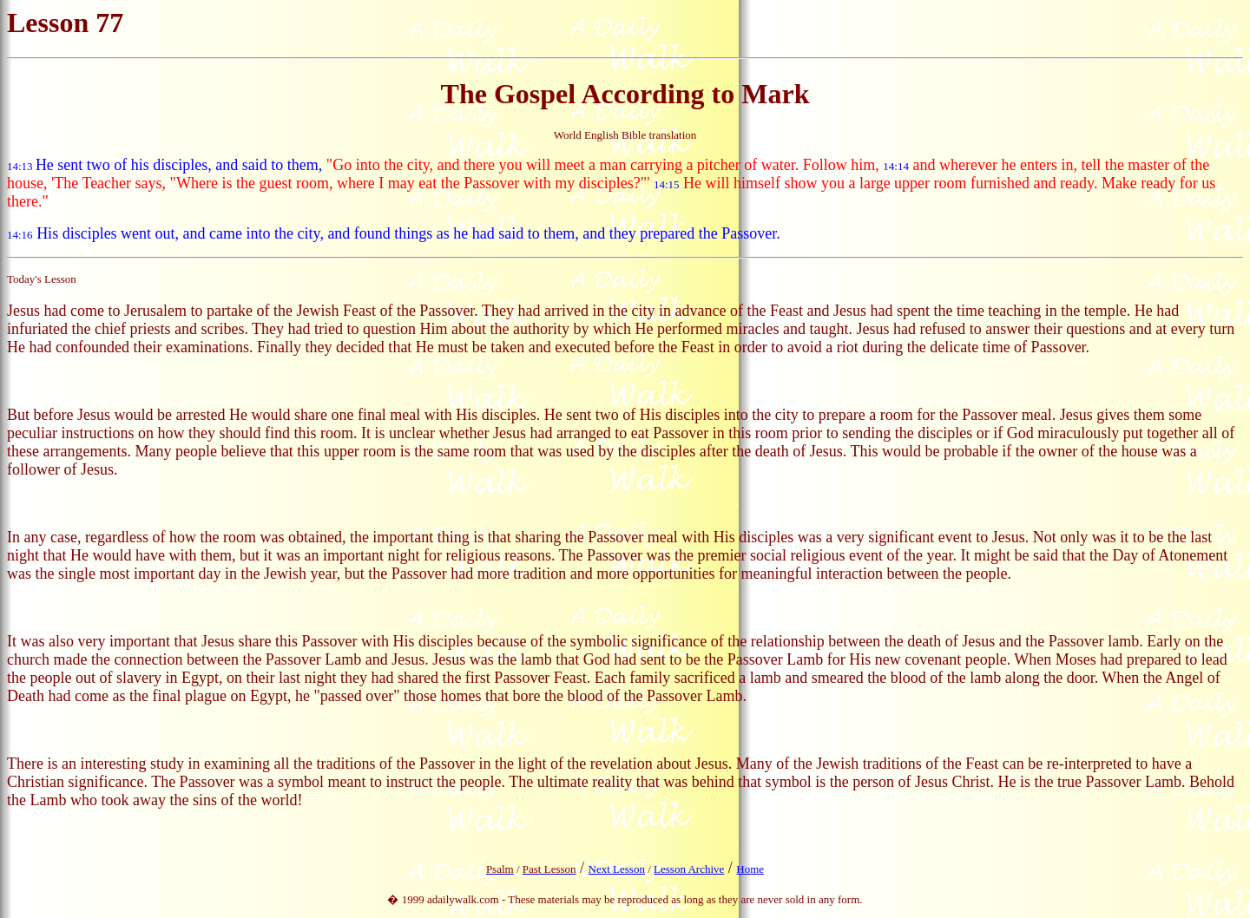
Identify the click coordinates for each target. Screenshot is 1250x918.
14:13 (20, 166)
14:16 (20, 234)
